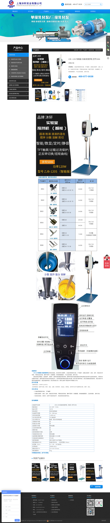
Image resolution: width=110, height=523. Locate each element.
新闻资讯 (77, 11)
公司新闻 (72, 500)
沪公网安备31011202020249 (54, 520)
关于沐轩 (30, 11)
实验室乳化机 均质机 (16, 59)
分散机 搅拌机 (13, 89)
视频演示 (61, 11)
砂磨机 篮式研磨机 (14, 85)
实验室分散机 (14, 66)
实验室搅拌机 (14, 69)
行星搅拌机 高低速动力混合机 (18, 73)
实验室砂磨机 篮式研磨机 (17, 76)
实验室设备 (12, 54)
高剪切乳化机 (12, 81)
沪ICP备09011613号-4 (41, 520)
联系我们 (93, 11)
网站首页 (15, 11)
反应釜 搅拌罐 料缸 (14, 93)
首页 (80, 50)
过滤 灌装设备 (13, 97)
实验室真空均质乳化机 (16, 62)
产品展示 (46, 11)
